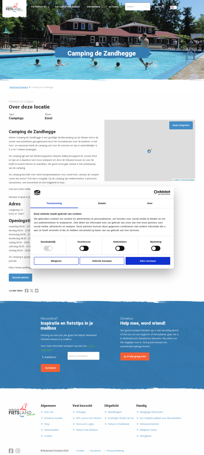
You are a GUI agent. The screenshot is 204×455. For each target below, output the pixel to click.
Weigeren (56, 261)
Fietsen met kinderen (87, 429)
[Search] (137, 7)
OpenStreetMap (188, 180)
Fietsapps (81, 411)
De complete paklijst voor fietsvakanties (160, 418)
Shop (158, 7)
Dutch (173, 7)
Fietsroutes (39, 7)
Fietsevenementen (149, 423)
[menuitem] (14, 7)
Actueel (114, 7)
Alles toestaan (148, 261)
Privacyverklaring (115, 451)
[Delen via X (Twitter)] (32, 291)
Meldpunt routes (148, 429)
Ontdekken (93, 7)
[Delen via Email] (36, 291)
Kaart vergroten (181, 125)
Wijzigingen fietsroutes (151, 411)
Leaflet (176, 180)
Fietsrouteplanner (67, 7)
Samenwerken (51, 429)
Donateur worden (53, 418)
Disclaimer (95, 451)
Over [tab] (150, 203)
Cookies (80, 451)
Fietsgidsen (145, 435)
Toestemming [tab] (54, 203)
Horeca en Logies (85, 423)
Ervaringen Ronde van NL (121, 418)
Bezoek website (20, 277)
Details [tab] (102, 203)
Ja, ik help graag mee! (135, 356)
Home (14, 7)
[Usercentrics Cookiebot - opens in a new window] (156, 192)
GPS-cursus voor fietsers (89, 418)
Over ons (49, 411)
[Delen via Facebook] (26, 291)
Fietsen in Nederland (118, 423)
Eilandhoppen (115, 411)
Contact (48, 435)
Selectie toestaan (102, 261)
